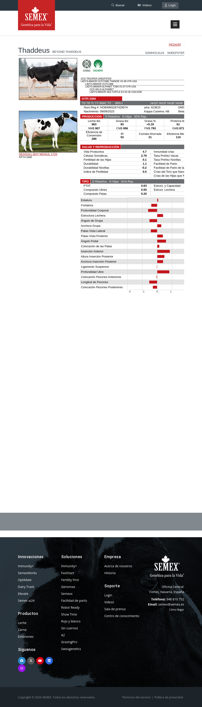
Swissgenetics (71, 649)
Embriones (26, 636)
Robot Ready (70, 607)
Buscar (118, 5)
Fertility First (70, 580)
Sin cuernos (69, 628)
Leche (22, 623)
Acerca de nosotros (118, 566)
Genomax (68, 587)
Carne (22, 630)
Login (170, 5)
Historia (110, 573)
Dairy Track (26, 587)
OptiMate (25, 580)
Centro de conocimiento (121, 616)
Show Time (69, 614)
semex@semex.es (171, 604)
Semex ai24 (26, 600)
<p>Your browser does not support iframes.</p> (101, 262)
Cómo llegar (176, 610)
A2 (63, 635)
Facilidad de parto (74, 600)
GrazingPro (69, 642)
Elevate (23, 594)
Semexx (67, 594)
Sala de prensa (115, 609)
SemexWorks (27, 573)
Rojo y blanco (71, 621)
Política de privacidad (168, 697)
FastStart (67, 573)
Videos (145, 5)
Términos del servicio (136, 697)
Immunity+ (26, 566)
